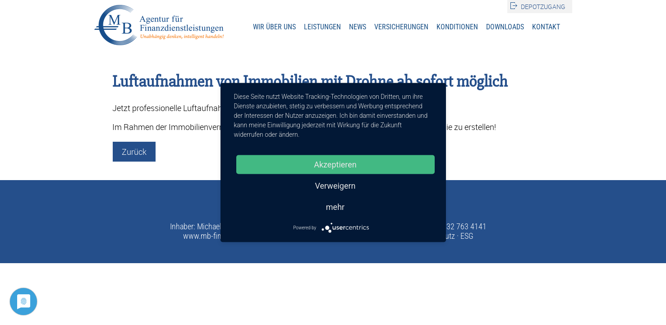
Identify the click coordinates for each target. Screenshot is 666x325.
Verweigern (335, 185)
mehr (335, 207)
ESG (466, 236)
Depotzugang (543, 6)
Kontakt (546, 27)
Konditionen (457, 27)
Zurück (134, 151)
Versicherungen (401, 27)
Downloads (505, 27)
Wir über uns (274, 27)
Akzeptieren (335, 164)
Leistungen (322, 27)
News (357, 27)
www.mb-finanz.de (212, 236)
